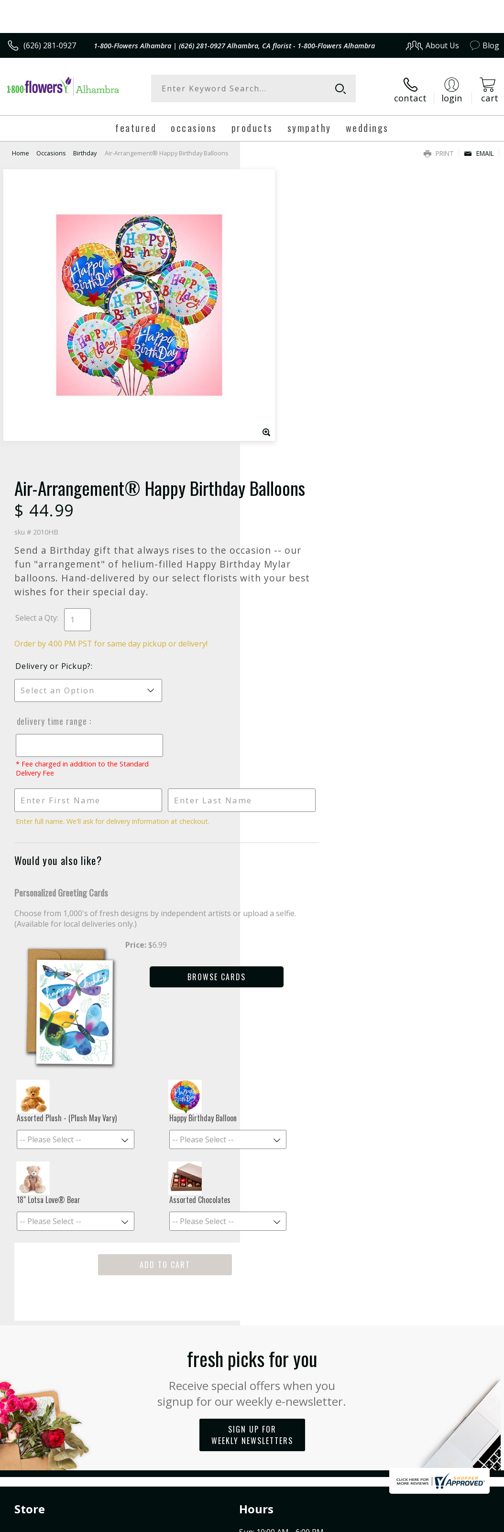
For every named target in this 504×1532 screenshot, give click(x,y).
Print (439, 150)
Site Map (464, 1444)
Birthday (85, 150)
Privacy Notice (338, 1444)
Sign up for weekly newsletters (252, 1209)
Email (479, 150)
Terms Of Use (282, 1444)
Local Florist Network (405, 1444)
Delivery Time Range (291, 440)
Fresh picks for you (252, 1150)
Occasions (51, 150)
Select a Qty (276, 337)
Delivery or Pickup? (293, 385)
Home (20, 150)
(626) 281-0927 (49, 45)
